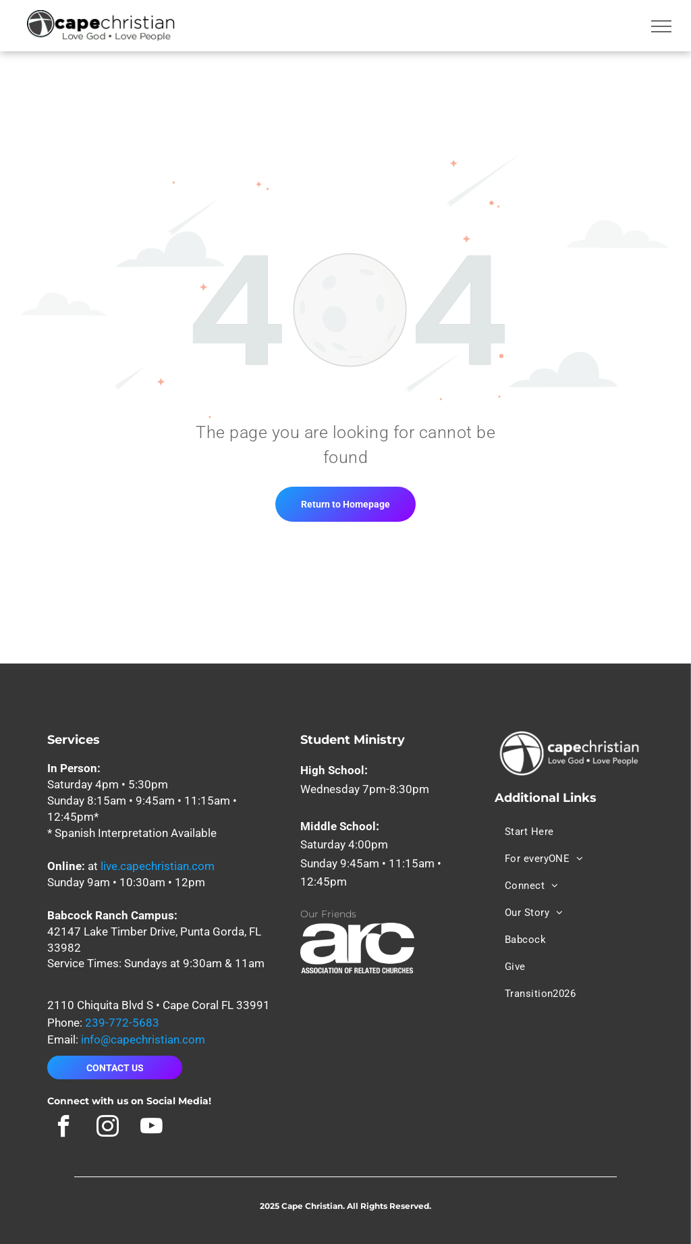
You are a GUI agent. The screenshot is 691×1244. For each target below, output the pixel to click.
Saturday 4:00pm (344, 844)
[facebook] (63, 1128)
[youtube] (151, 1128)
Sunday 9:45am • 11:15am (367, 863)
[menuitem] (534, 831)
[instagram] (107, 1128)
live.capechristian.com (158, 866)
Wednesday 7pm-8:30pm (364, 789)
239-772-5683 (122, 1022)
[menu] (661, 26)
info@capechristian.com (143, 1039)
